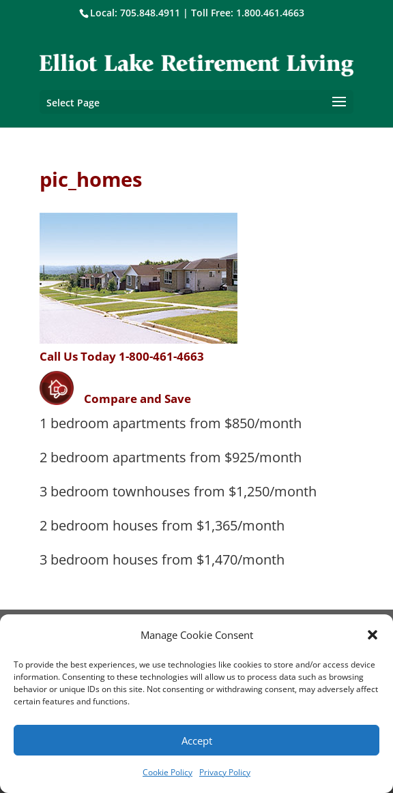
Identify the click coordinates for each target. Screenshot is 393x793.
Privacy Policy (224, 772)
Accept (196, 740)
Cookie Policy (167, 772)
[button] (372, 635)
